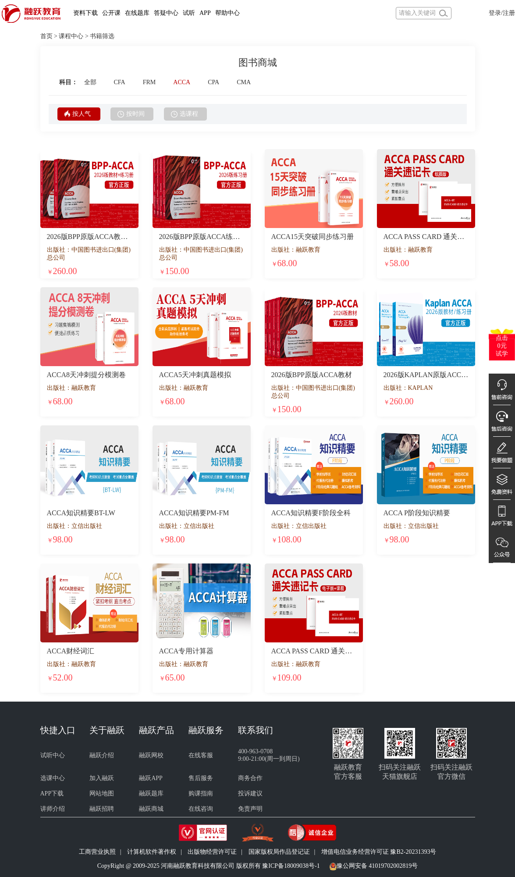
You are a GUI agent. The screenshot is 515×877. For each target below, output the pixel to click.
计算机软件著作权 (151, 851)
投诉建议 (250, 793)
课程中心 (71, 36)
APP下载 (52, 793)
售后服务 (200, 778)
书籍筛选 (102, 36)
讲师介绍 (52, 809)
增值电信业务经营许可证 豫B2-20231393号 (379, 851)
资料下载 (85, 13)
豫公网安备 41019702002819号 (377, 866)
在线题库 (137, 13)
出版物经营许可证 (212, 851)
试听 (189, 13)
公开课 (111, 13)
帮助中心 (227, 13)
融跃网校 (151, 755)
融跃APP (151, 778)
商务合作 (250, 778)
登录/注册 (502, 13)
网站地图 (101, 793)
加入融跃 (101, 778)
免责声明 (250, 809)
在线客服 (200, 755)
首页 (46, 36)
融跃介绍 (101, 755)
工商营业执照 (97, 851)
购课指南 (200, 793)
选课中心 (52, 778)
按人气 (77, 113)
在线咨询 (200, 809)
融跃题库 (151, 793)
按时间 (131, 114)
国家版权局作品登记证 (279, 851)
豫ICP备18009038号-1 (291, 866)
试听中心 (52, 755)
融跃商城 (151, 809)
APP (205, 13)
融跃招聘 (101, 809)
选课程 (184, 114)
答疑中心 (166, 13)
